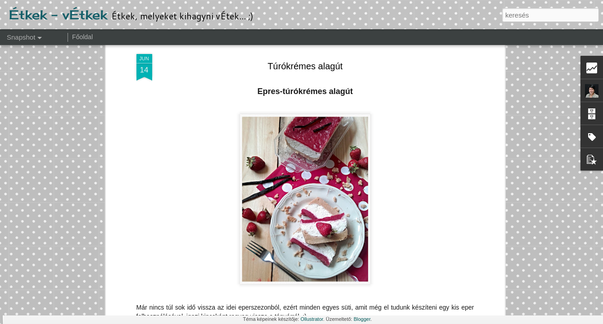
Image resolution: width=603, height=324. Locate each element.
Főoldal (82, 36)
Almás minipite (169, 282)
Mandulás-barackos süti (390, 277)
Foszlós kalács (56, 277)
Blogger (362, 319)
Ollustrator (311, 319)
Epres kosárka (493, 282)
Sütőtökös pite (275, 278)
